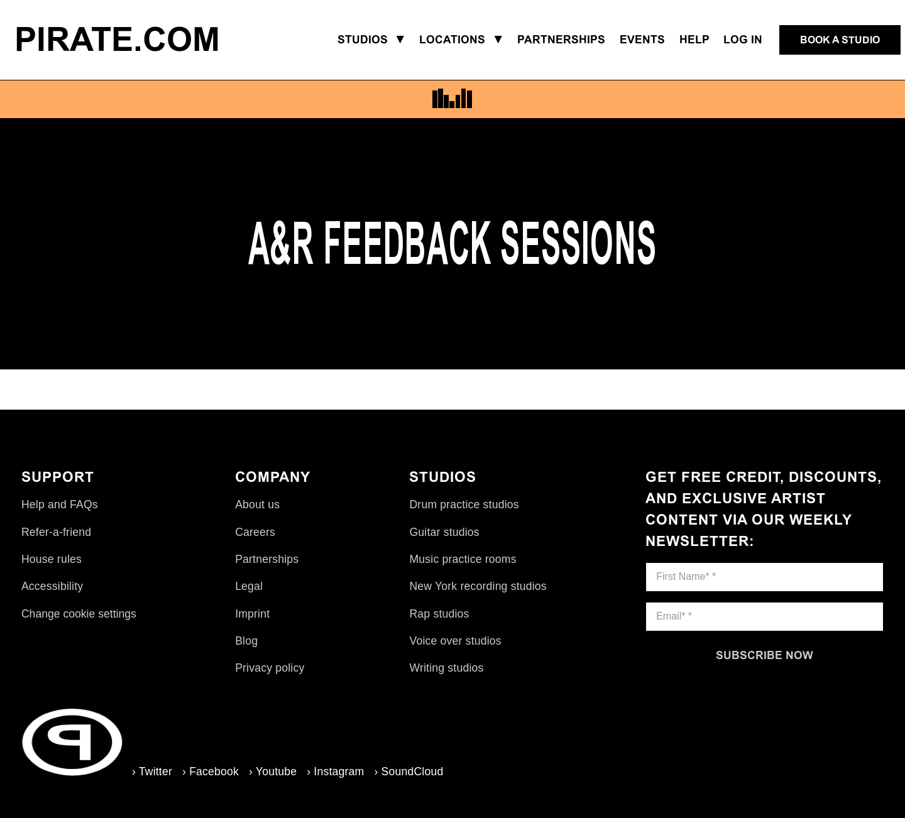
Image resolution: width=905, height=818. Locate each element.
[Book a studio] (840, 40)
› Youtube (273, 771)
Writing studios (446, 668)
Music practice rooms (462, 559)
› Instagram (335, 771)
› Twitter (152, 771)
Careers (255, 532)
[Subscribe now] (764, 655)
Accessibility (52, 586)
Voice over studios (455, 641)
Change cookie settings (78, 614)
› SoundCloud (408, 771)
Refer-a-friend (56, 532)
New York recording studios (477, 586)
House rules (51, 559)
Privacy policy (269, 668)
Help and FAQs (59, 504)
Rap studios (439, 614)
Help (694, 39)
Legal (249, 586)
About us (257, 504)
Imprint (252, 614)
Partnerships (267, 559)
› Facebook (210, 771)
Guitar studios (444, 532)
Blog (246, 641)
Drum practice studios (463, 504)
